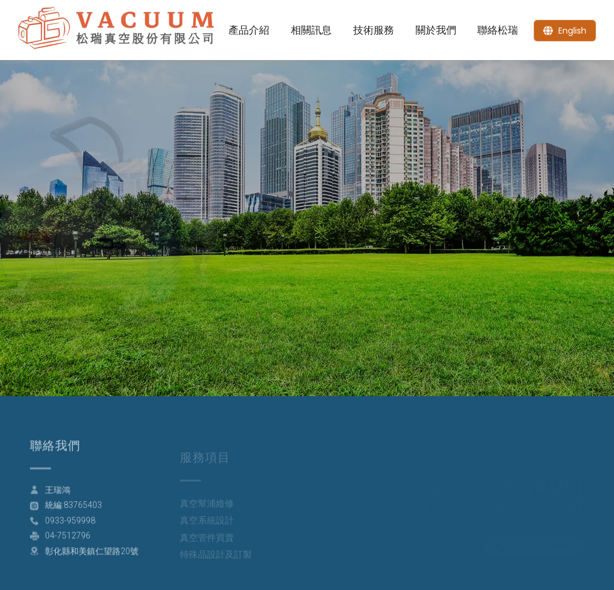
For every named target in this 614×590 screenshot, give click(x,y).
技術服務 (373, 30)
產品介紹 (248, 30)
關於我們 (436, 30)
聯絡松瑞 (497, 30)
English (572, 31)
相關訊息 (311, 30)
